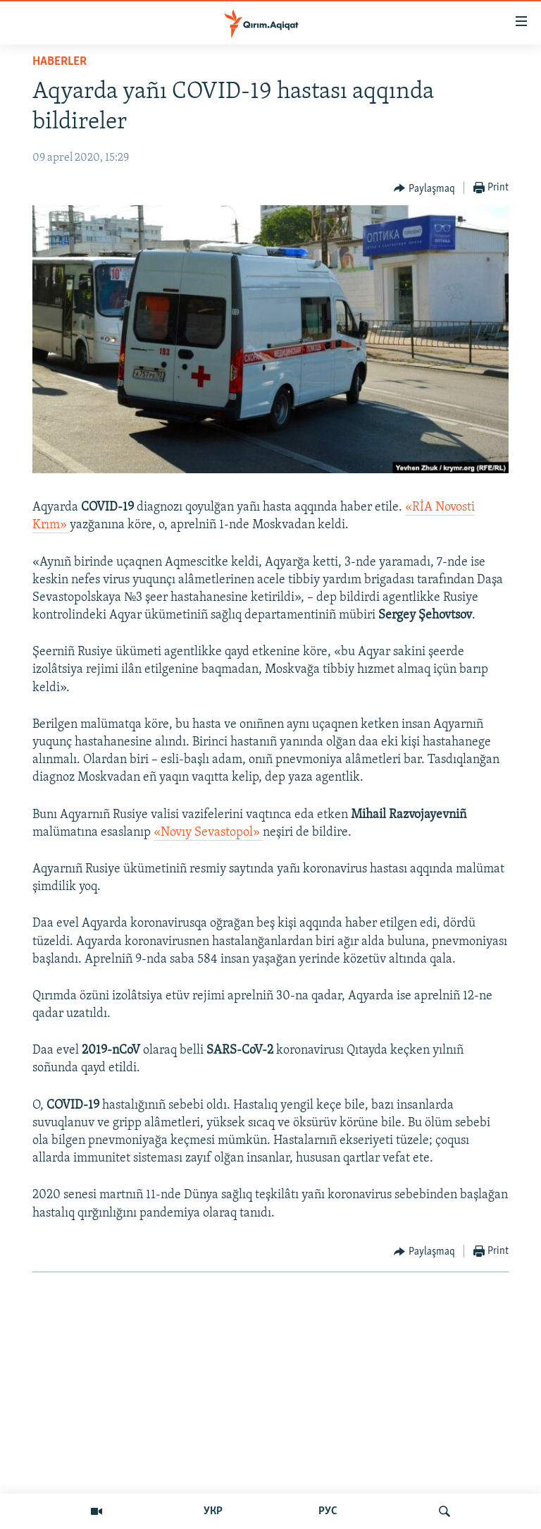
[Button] (424, 188)
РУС (327, 1511)
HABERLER (59, 61)
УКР (213, 1511)
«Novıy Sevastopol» (208, 832)
